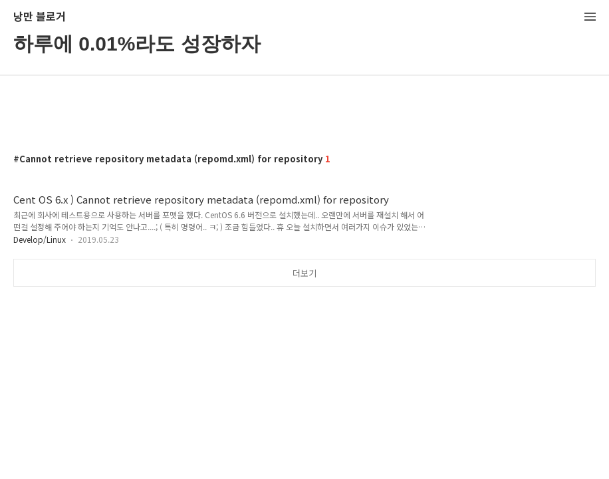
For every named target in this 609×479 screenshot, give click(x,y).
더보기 (304, 273)
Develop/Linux (39, 239)
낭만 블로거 (39, 17)
